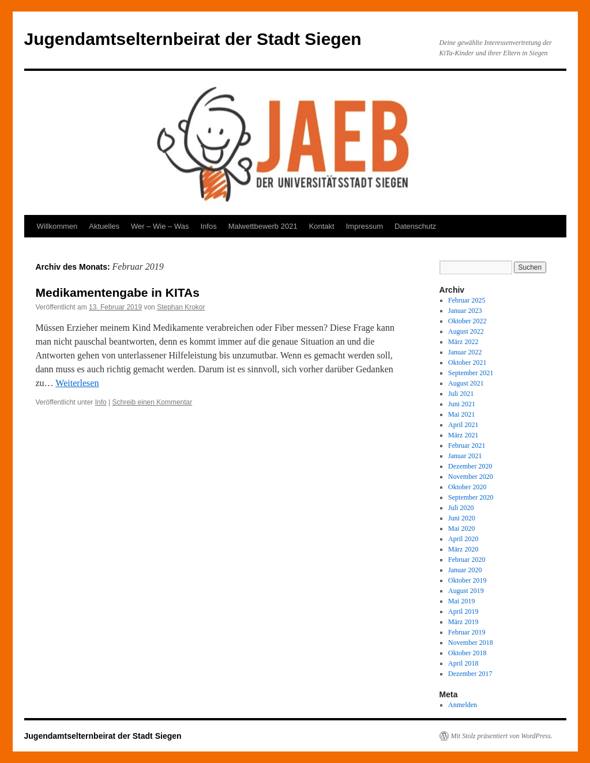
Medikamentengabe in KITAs (118, 292)
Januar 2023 (465, 311)
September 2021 (470, 373)
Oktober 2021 (467, 362)
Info (101, 402)
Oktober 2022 (467, 321)
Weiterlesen (77, 383)
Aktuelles (104, 226)
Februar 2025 (466, 300)
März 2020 (463, 549)
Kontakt (322, 226)
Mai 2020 (461, 528)
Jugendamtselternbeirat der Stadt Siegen (193, 38)
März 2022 (463, 342)
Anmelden (462, 705)
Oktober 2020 (467, 487)
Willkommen (57, 226)
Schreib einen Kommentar (152, 402)
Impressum (364, 226)
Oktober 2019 (467, 580)
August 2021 (466, 383)
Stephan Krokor (181, 307)
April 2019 (463, 611)
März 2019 (463, 622)
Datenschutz (415, 226)
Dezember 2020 (470, 466)
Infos (208, 226)
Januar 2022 (465, 352)
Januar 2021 (465, 456)
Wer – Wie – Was (160, 226)
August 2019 (466, 591)
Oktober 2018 (467, 653)
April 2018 (463, 663)
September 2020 (470, 497)
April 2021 (463, 425)
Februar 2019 (466, 632)
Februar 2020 (466, 560)
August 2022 (466, 331)
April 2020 (463, 539)
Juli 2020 (460, 508)
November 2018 (470, 643)
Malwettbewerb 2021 (263, 226)
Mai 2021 (461, 414)
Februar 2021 (466, 445)
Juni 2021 (461, 404)
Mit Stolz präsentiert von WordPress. (502, 736)
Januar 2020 (465, 570)
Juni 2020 (461, 518)
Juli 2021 (460, 394)
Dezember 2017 (470, 674)
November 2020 (470, 477)
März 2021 (463, 435)
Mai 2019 (461, 601)
